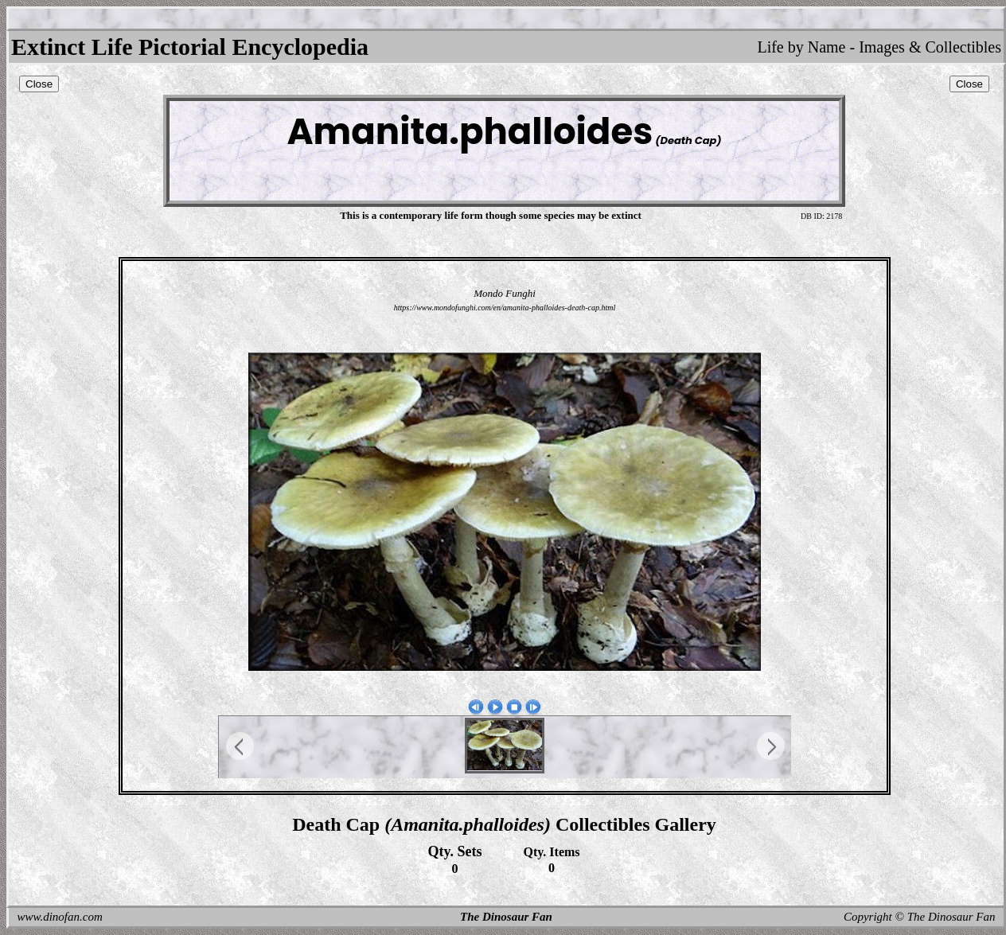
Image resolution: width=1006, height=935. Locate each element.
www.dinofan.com (60, 916)
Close (39, 84)
